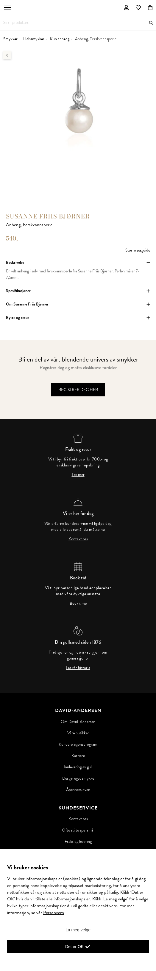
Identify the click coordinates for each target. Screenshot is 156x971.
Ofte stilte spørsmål (78, 830)
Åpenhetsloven (78, 790)
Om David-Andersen (78, 722)
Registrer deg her (78, 390)
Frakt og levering (78, 842)
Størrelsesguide (137, 250)
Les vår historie (78, 668)
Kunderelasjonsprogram (78, 744)
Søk (151, 23)
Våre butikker (78, 733)
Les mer (78, 475)
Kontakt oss (78, 539)
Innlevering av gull (78, 767)
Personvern (53, 912)
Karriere (78, 756)
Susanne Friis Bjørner (48, 216)
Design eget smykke (78, 778)
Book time (78, 604)
